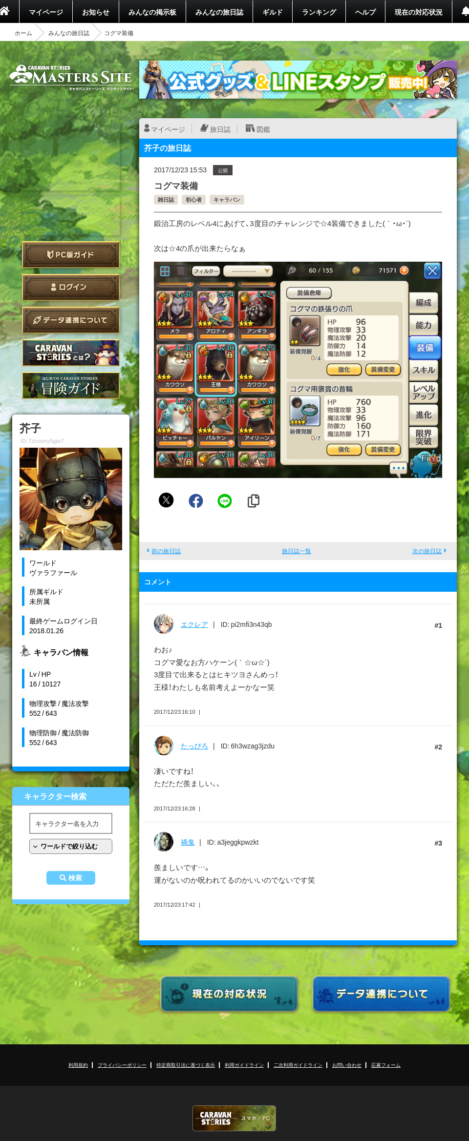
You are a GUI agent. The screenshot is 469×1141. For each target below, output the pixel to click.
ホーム (23, 32)
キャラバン (226, 199)
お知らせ (95, 12)
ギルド (272, 12)
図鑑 (263, 129)
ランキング (319, 12)
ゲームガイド (71, 385)
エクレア (194, 624)
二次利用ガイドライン (298, 1064)
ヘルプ (365, 12)
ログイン (71, 287)
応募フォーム (386, 1064)
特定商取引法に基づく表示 (185, 1064)
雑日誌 (166, 199)
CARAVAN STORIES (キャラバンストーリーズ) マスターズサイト (70, 78)
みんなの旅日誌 (219, 12)
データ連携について (71, 320)
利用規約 (78, 1064)
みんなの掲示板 (152, 12)
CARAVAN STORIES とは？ (71, 352)
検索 (75, 877)
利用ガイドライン (244, 1064)
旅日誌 (220, 129)
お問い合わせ (347, 1064)
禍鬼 (187, 842)
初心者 (194, 199)
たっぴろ (194, 745)
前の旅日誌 (166, 550)
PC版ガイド (71, 254)
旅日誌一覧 (296, 550)
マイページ (46, 12)
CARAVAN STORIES (234, 1118)
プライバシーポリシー (122, 1064)
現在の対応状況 (419, 12)
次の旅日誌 (427, 550)
